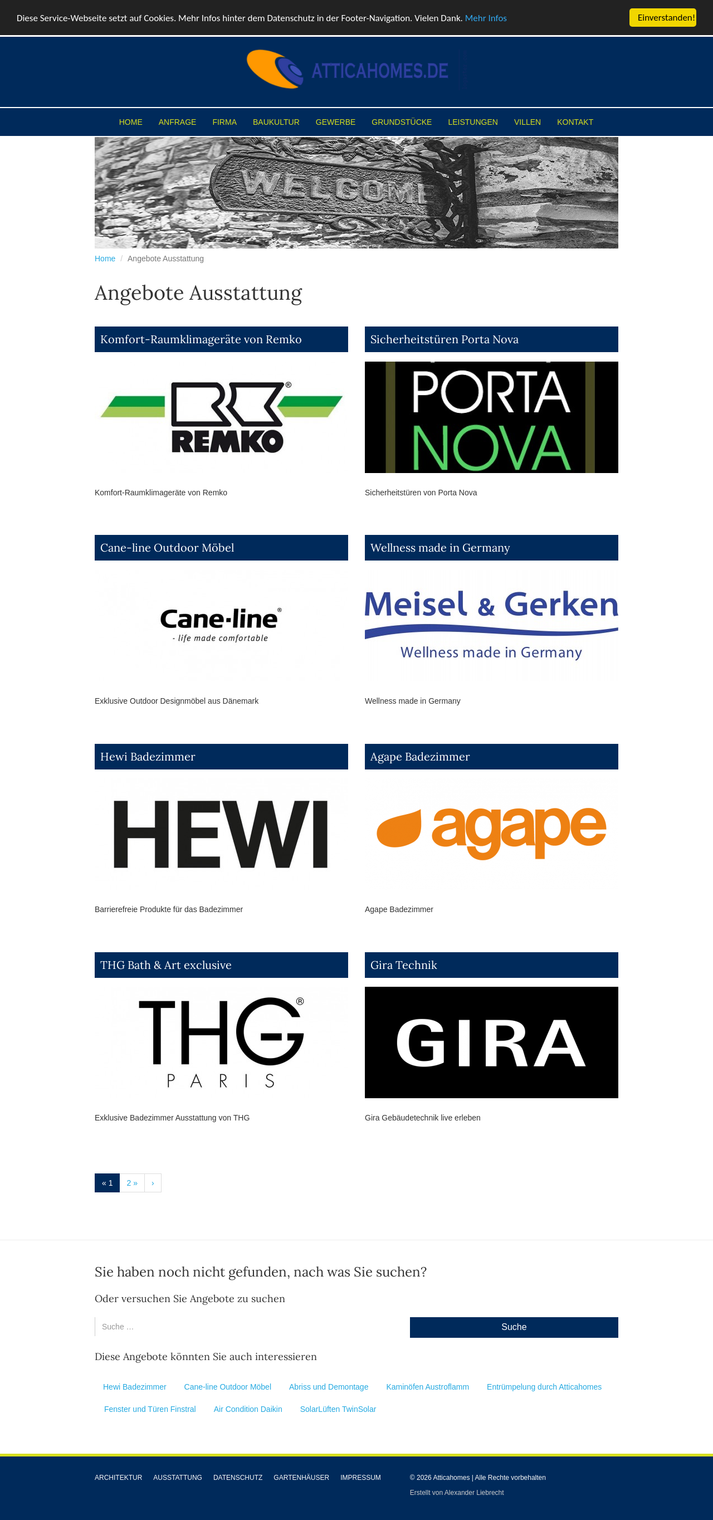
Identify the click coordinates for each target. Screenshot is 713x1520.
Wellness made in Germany (440, 547)
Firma (224, 122)
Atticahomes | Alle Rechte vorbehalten (489, 1478)
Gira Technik (403, 965)
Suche (513, 1327)
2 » (131, 1182)
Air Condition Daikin (248, 1409)
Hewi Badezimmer (148, 756)
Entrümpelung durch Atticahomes (544, 1386)
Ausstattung (177, 1478)
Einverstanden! (666, 17)
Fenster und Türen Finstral (150, 1409)
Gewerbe (336, 122)
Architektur (118, 1478)
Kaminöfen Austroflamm (427, 1386)
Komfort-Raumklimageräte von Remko (201, 339)
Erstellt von (427, 1493)
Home (131, 122)
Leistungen (472, 122)
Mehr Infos (486, 18)
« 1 (107, 1182)
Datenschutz (237, 1478)
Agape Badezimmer (420, 756)
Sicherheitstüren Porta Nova (444, 339)
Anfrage (178, 122)
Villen (527, 122)
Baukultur (276, 122)
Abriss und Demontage (328, 1386)
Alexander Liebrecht (474, 1493)
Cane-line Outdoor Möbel (167, 547)
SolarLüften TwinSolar (338, 1409)
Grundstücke (402, 122)
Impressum (360, 1478)
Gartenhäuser (301, 1478)
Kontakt (575, 122)
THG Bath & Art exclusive (166, 965)
